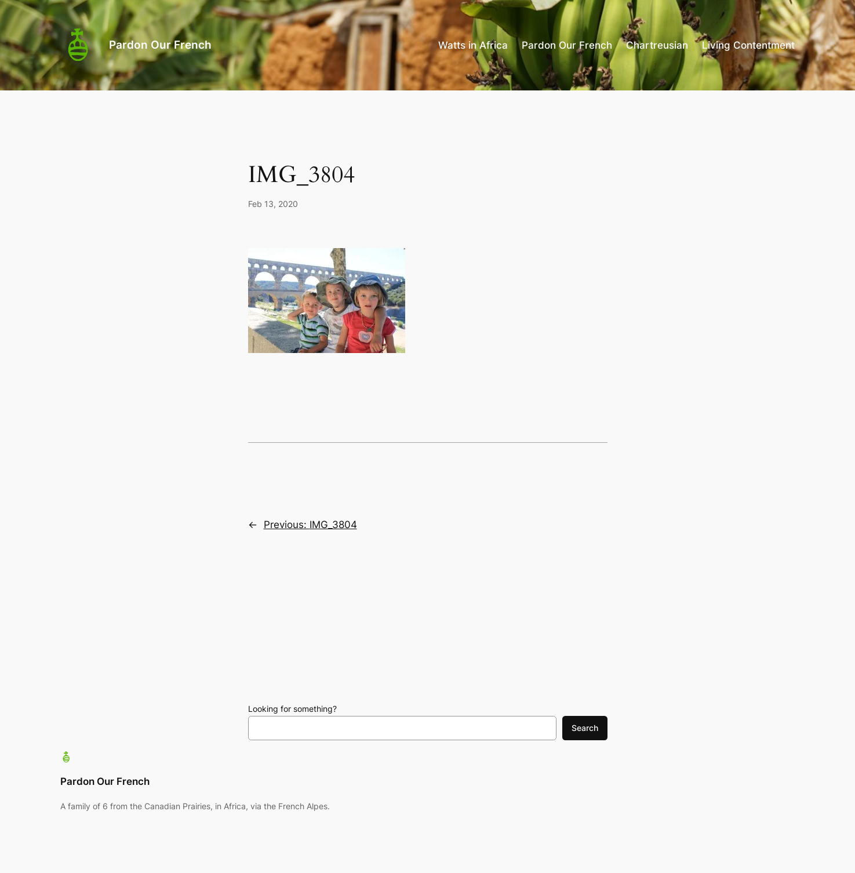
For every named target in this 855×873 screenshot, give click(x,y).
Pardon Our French (160, 45)
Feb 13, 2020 (273, 204)
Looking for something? (292, 709)
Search (585, 728)
